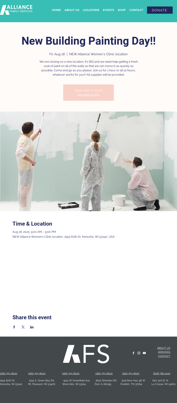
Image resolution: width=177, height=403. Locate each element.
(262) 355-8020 (37, 373)
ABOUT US (163, 348)
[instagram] (139, 353)
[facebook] (133, 353)
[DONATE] (160, 10)
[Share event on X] (23, 327)
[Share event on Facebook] (14, 327)
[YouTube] (144, 353)
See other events (88, 94)
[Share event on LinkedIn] (32, 327)
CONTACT (164, 356)
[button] (72, 10)
